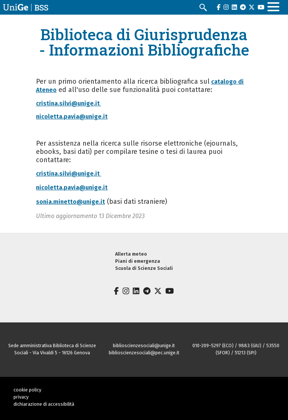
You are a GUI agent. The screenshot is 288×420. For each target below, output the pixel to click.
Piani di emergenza (137, 261)
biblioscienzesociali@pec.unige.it (144, 352)
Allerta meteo (131, 254)
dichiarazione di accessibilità (44, 404)
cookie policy (27, 390)
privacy (21, 397)
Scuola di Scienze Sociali (144, 268)
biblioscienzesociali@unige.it (144, 345)
